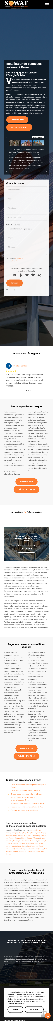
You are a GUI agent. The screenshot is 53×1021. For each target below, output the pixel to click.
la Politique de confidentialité (16, 310)
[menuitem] (46, 4)
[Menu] (46, 4)
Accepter (15, 1009)
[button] (48, 1016)
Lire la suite (26, 549)
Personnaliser (34, 1009)
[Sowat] (22, 4)
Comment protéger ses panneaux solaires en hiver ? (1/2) (26, 538)
